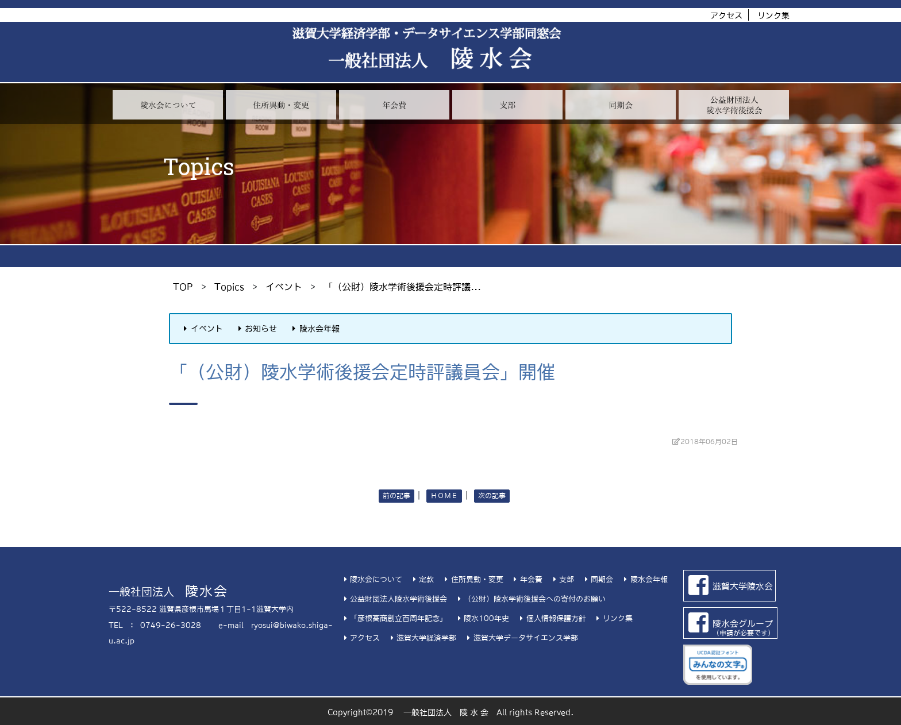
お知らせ (256, 329)
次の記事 (492, 495)
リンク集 (773, 15)
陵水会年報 (314, 329)
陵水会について (371, 579)
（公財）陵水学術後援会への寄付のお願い (530, 599)
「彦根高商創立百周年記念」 (394, 618)
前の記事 (396, 495)
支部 (562, 579)
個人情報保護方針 (551, 618)
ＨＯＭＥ (444, 495)
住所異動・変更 (472, 579)
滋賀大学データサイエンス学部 (520, 638)
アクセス (726, 15)
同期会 (597, 579)
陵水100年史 (482, 618)
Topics (229, 286)
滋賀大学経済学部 (421, 638)
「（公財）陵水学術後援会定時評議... (402, 286)
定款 (422, 579)
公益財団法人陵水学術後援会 (394, 599)
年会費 (526, 579)
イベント (283, 286)
